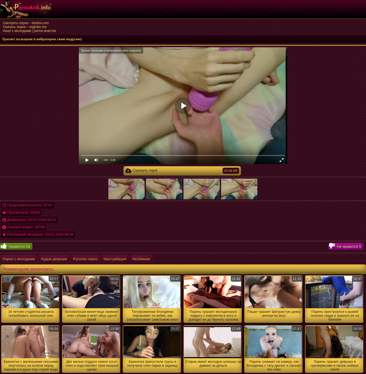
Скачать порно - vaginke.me (25, 27)
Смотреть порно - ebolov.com (26, 23)
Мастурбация (114, 259)
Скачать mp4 (182, 171)
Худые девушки (54, 259)
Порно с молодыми (18, 259)
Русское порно (85, 259)
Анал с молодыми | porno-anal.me (29, 31)
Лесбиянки (141, 259)
